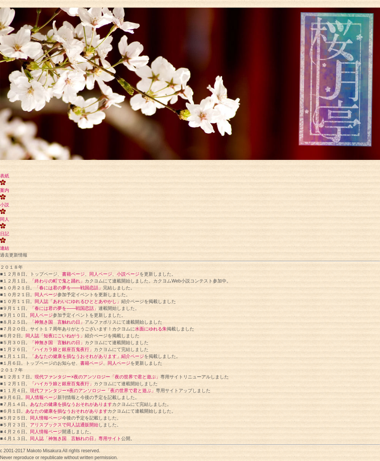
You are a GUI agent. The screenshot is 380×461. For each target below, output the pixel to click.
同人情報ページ (41, 397)
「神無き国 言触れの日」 (57, 322)
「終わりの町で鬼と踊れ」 (57, 281)
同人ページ (100, 274)
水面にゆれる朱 (151, 329)
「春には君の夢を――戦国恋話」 (69, 287)
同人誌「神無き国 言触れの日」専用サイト (75, 438)
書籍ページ (73, 274)
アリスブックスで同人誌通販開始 (64, 425)
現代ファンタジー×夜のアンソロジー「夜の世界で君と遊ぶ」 (97, 377)
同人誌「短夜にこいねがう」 (55, 335)
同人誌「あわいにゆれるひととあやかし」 (78, 301)
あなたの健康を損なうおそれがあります (71, 404)
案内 (4, 190)
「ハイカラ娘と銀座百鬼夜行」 (62, 349)
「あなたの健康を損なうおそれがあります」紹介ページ (87, 356)
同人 (4, 219)
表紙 (4, 176)
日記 (4, 233)
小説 (4, 204)
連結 (4, 248)
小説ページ (128, 274)
